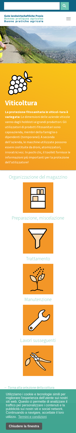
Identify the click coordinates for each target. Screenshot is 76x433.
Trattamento (38, 258)
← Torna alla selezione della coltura (29, 387)
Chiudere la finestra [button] (24, 426)
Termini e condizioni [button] (32, 417)
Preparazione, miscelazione (38, 218)
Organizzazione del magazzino (38, 177)
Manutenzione (38, 299)
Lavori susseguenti (38, 340)
